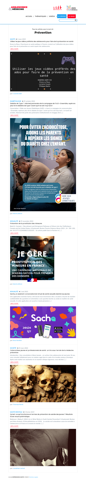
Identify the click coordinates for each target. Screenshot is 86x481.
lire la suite (14, 49)
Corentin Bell (17, 94)
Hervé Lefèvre (17, 214)
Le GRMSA (62, 16)
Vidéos (52, 16)
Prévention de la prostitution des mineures (26, 223)
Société (13, 348)
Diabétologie (15, 101)
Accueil (29, 16)
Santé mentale (16, 412)
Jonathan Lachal (19, 468)
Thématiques (40, 16)
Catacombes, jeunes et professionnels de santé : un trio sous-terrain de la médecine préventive (42, 351)
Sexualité (14, 221)
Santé (12, 39)
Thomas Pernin (18, 404)
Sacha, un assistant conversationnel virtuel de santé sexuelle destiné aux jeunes (40, 294)
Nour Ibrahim (17, 340)
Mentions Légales (33, 477)
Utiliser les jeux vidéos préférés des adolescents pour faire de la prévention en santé (41, 41)
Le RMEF (71, 16)
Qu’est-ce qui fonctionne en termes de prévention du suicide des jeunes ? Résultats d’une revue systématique (41, 415)
